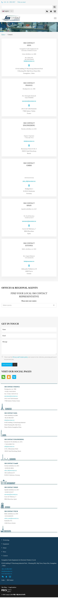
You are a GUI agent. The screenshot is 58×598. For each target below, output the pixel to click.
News (4, 552)
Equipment (6, 544)
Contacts (5, 556)
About (4, 548)
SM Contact (10, 580)
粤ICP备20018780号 (19, 595)
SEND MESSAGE (8, 365)
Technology (6, 540)
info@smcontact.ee (29, 261)
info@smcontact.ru (29, 141)
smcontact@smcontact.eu (29, 101)
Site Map (4, 588)
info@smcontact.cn (29, 61)
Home (3, 34)
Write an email (21, 2)
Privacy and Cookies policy (20, 357)
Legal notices (12, 588)
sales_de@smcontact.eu (29, 181)
